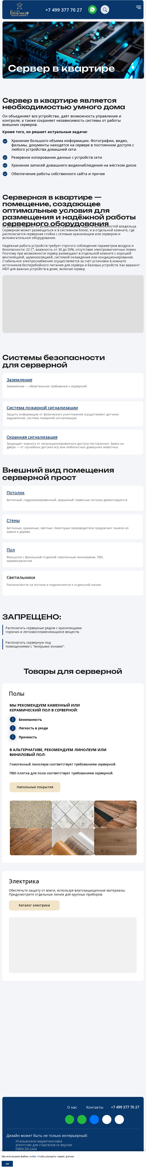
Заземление (19, 379)
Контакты (94, 1107)
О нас (72, 1107)
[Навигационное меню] (138, 7)
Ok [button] (7, 1163)
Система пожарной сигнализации (42, 407)
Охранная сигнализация (32, 437)
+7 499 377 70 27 (63, 10)
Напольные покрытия (35, 787)
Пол (11, 550)
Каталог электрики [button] (34, 905)
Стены (13, 520)
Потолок (16, 492)
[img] (92, 9)
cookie (32, 1156)
